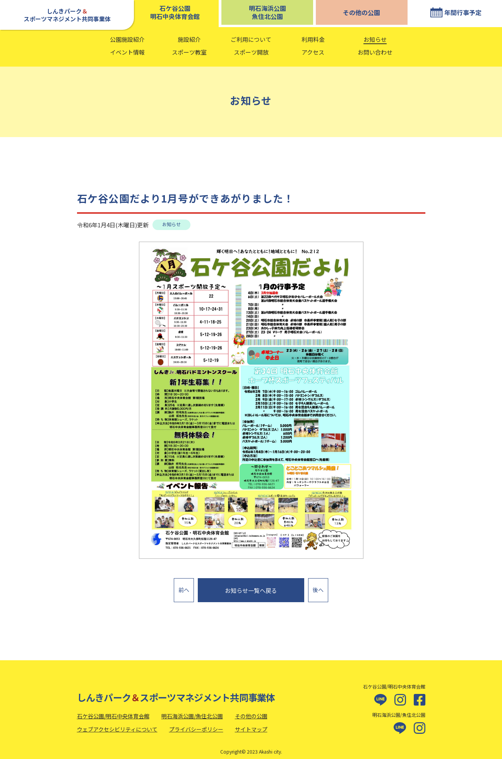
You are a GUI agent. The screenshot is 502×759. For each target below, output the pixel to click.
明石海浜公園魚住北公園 (267, 12)
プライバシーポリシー (196, 724)
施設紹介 (189, 39)
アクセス (313, 52)
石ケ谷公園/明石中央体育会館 (113, 711)
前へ (183, 587)
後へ (318, 587)
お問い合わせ (375, 52)
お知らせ (375, 39)
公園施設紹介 (127, 39)
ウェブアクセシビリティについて (117, 724)
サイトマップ (251, 724)
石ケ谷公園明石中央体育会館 (175, 12)
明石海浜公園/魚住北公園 (192, 711)
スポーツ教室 (189, 52)
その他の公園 (361, 12)
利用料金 (313, 39)
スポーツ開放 (251, 52)
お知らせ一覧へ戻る (251, 588)
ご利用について (251, 39)
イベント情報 (127, 52)
